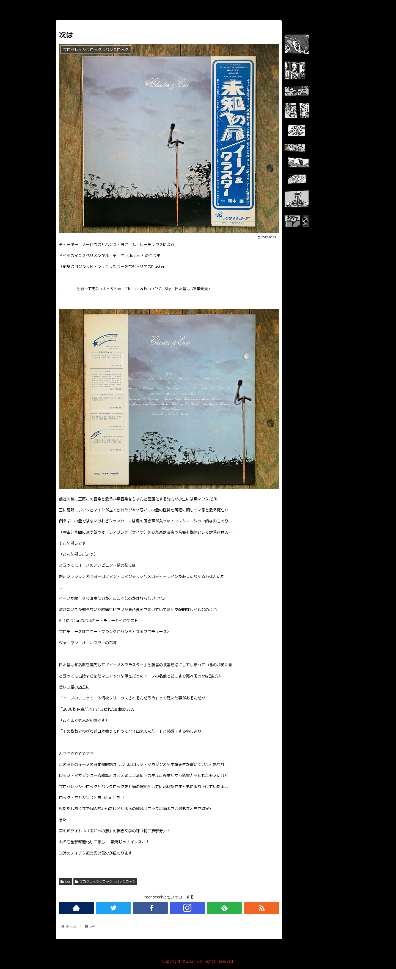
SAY (65, 881)
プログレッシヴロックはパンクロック (105, 881)
